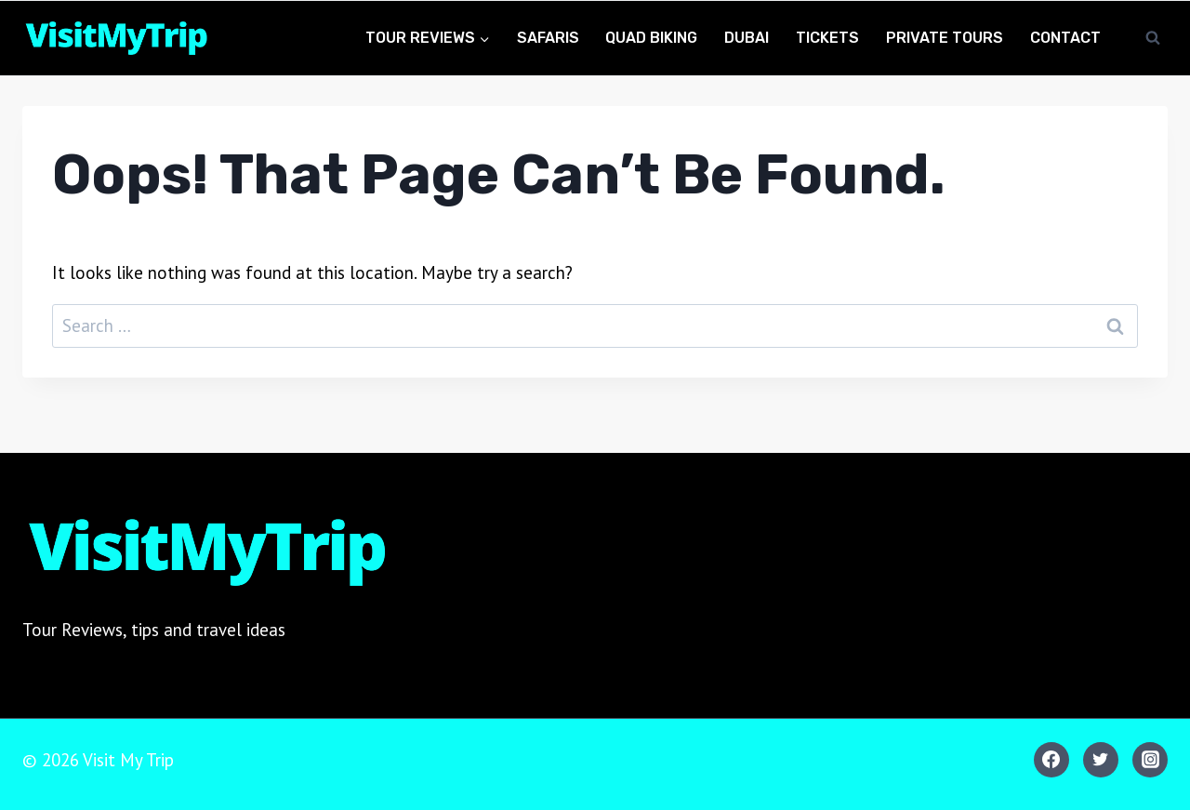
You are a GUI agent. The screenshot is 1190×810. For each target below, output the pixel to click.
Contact (1065, 37)
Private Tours (944, 37)
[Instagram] (1150, 759)
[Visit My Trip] (115, 38)
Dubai (746, 37)
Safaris (548, 37)
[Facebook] (1051, 759)
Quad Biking (651, 37)
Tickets (827, 37)
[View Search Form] (1153, 38)
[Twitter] (1100, 759)
